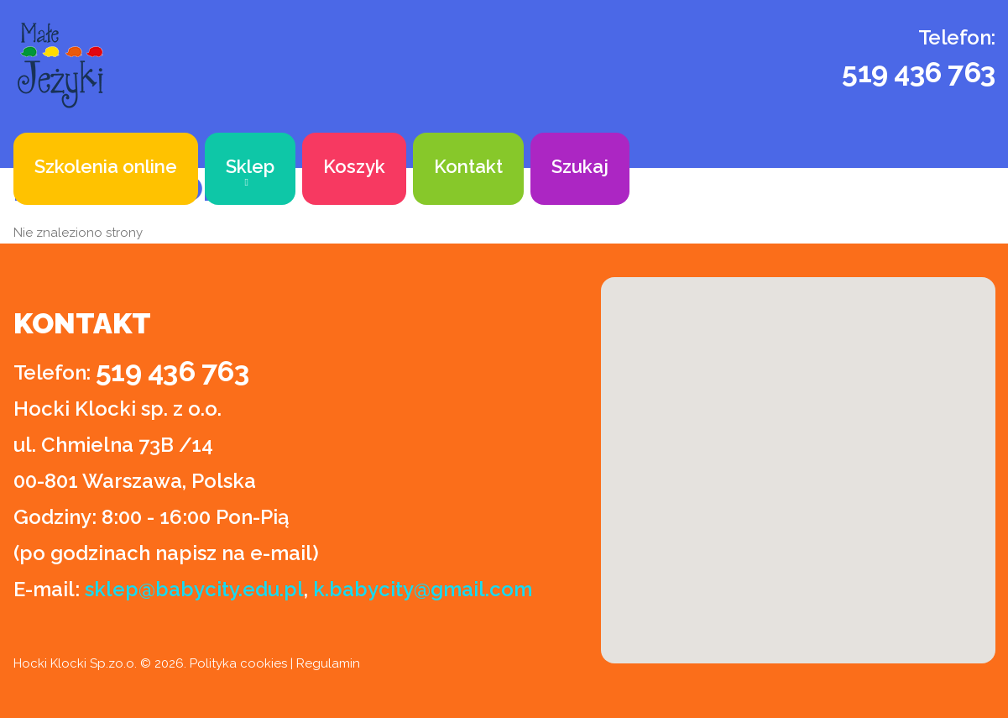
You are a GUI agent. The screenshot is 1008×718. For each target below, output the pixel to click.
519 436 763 (918, 72)
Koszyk (354, 166)
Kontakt (468, 166)
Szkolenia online (105, 166)
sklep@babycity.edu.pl (194, 589)
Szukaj (579, 166)
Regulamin (328, 663)
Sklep (250, 166)
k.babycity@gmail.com (422, 589)
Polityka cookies (238, 663)
